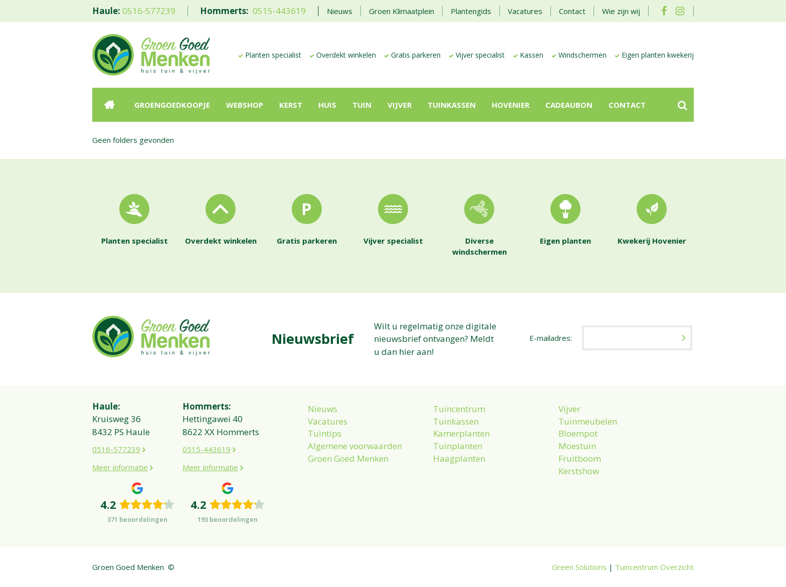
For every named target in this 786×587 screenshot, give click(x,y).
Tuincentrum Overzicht (654, 567)
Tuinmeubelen (587, 421)
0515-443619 (279, 11)
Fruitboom (579, 458)
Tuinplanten (457, 446)
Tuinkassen (456, 421)
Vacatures (327, 421)
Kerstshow (578, 471)
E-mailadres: (550, 338)
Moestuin (577, 446)
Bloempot (578, 433)
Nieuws (322, 409)
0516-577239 (148, 11)
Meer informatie (120, 467)
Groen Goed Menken (348, 458)
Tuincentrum (459, 409)
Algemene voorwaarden (355, 446)
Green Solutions (579, 567)
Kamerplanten (461, 433)
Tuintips (324, 433)
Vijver (569, 409)
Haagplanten (459, 458)
